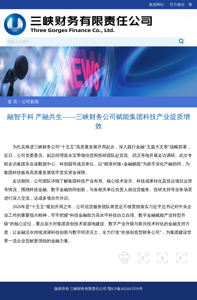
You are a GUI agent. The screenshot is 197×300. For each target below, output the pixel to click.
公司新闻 (30, 101)
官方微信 (177, 4)
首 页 (12, 101)
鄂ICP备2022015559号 (125, 289)
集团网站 (156, 4)
